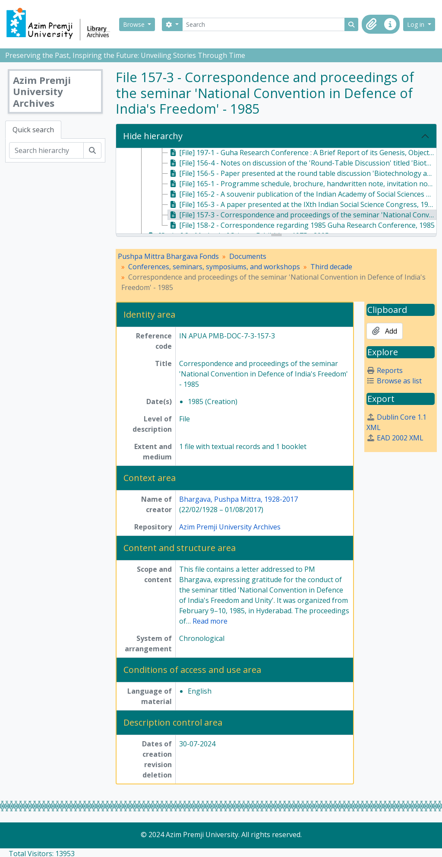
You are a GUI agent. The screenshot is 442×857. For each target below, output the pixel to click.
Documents (247, 256)
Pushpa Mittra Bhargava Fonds (168, 256)
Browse (134, 24)
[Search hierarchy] (46, 150)
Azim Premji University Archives (230, 527)
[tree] (276, 191)
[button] (371, 24)
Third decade (331, 266)
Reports (384, 370)
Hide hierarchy (153, 136)
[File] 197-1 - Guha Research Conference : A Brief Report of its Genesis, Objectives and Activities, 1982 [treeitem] (302, 152)
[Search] (263, 24)
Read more (210, 621)
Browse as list (394, 380)
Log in (416, 24)
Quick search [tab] (33, 129)
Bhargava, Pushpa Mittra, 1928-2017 (238, 499)
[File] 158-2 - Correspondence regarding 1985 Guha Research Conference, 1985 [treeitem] (301, 225)
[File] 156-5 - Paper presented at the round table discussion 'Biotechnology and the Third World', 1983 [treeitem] (302, 173)
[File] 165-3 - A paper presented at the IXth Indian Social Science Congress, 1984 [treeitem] (302, 204)
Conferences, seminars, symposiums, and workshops (214, 266)
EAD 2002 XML (394, 438)
